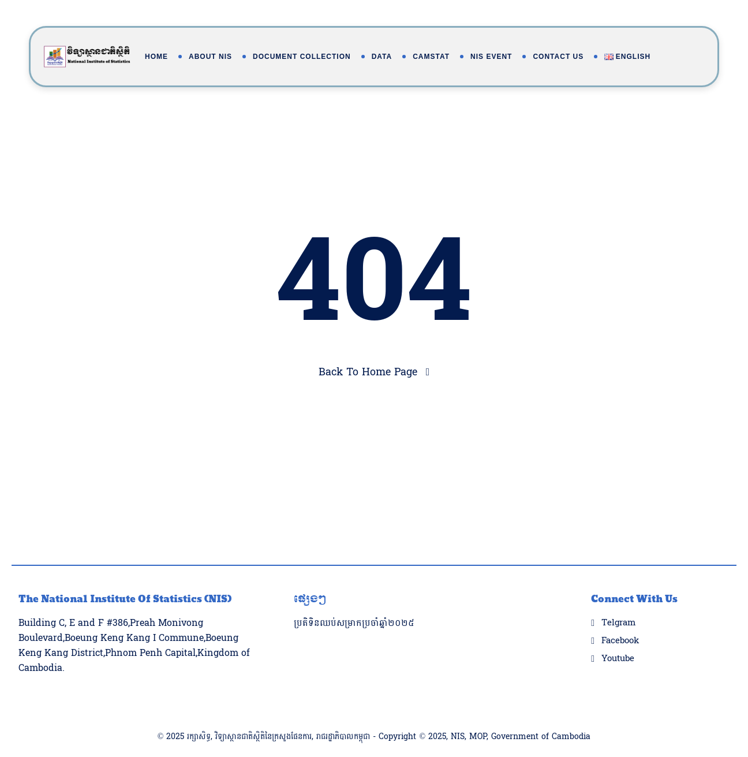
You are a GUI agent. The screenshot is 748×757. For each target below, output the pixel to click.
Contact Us (558, 57)
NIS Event (491, 57)
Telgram (618, 599)
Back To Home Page (368, 372)
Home (156, 57)
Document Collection (302, 57)
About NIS (210, 57)
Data (382, 57)
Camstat (431, 57)
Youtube (617, 635)
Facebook (620, 617)
